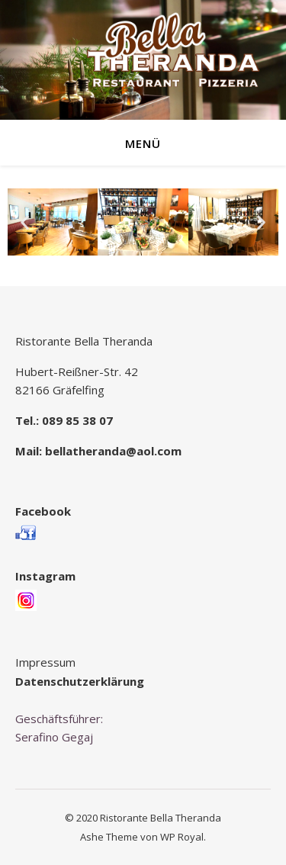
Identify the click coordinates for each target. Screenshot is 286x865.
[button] (24, 221)
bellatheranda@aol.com (113, 450)
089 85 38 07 (77, 420)
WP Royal (182, 837)
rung (130, 681)
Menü (143, 143)
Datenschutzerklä (66, 681)
